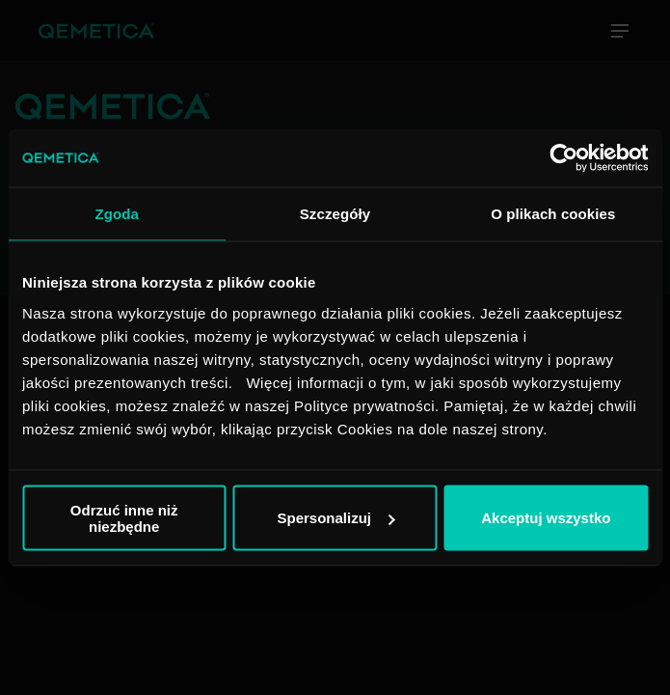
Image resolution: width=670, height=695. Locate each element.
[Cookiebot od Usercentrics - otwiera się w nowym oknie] (563, 158)
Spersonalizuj (335, 518)
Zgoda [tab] (116, 214)
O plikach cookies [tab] (553, 214)
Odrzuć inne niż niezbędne (124, 517)
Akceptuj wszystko (545, 518)
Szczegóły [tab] (335, 214)
